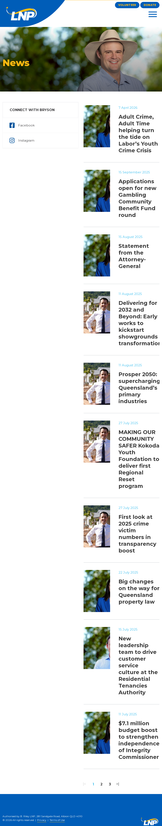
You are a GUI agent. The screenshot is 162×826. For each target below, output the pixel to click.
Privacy (41, 820)
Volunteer (127, 5)
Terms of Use (57, 820)
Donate (150, 5)
